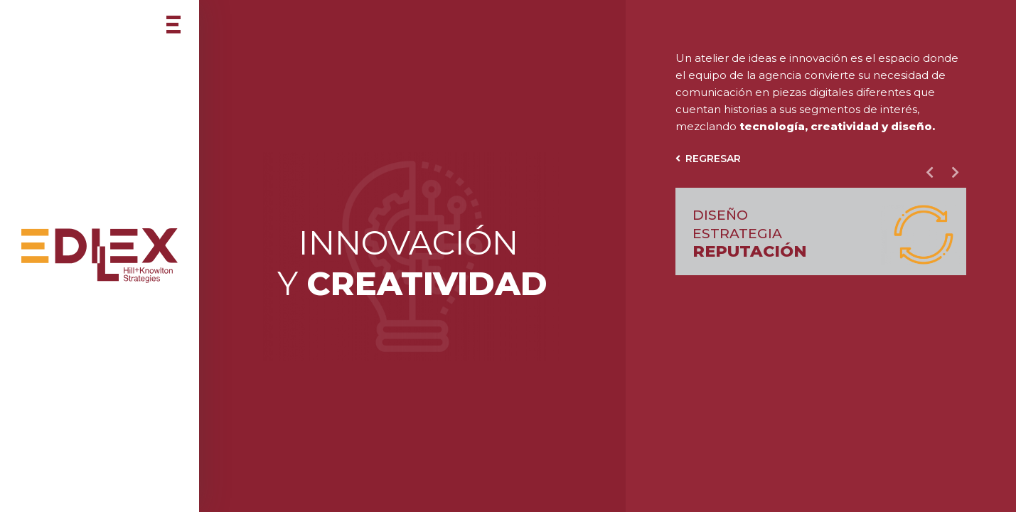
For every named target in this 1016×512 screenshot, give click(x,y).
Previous (929, 172)
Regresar (708, 158)
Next (954, 172)
